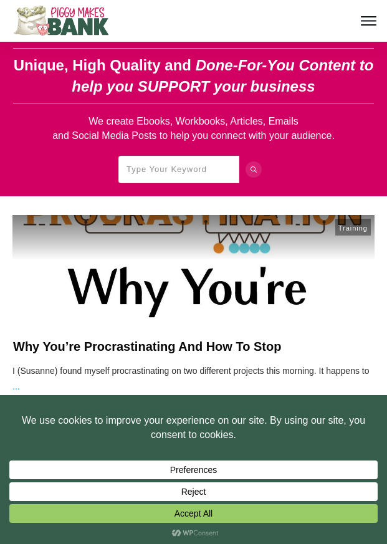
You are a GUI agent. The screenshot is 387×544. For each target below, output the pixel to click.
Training (353, 228)
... (16, 386)
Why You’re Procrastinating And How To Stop (147, 346)
